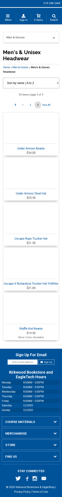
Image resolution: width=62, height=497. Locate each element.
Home (6, 67)
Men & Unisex (20, 67)
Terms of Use (40, 491)
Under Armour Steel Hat (31, 192)
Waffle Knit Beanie (31, 327)
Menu (8, 19)
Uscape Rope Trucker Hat (31, 237)
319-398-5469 (51, 3)
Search (54, 19)
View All (46, 105)
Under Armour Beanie (31, 147)
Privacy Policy (22, 491)
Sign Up (46, 362)
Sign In (23, 20)
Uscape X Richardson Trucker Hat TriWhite (31, 282)
